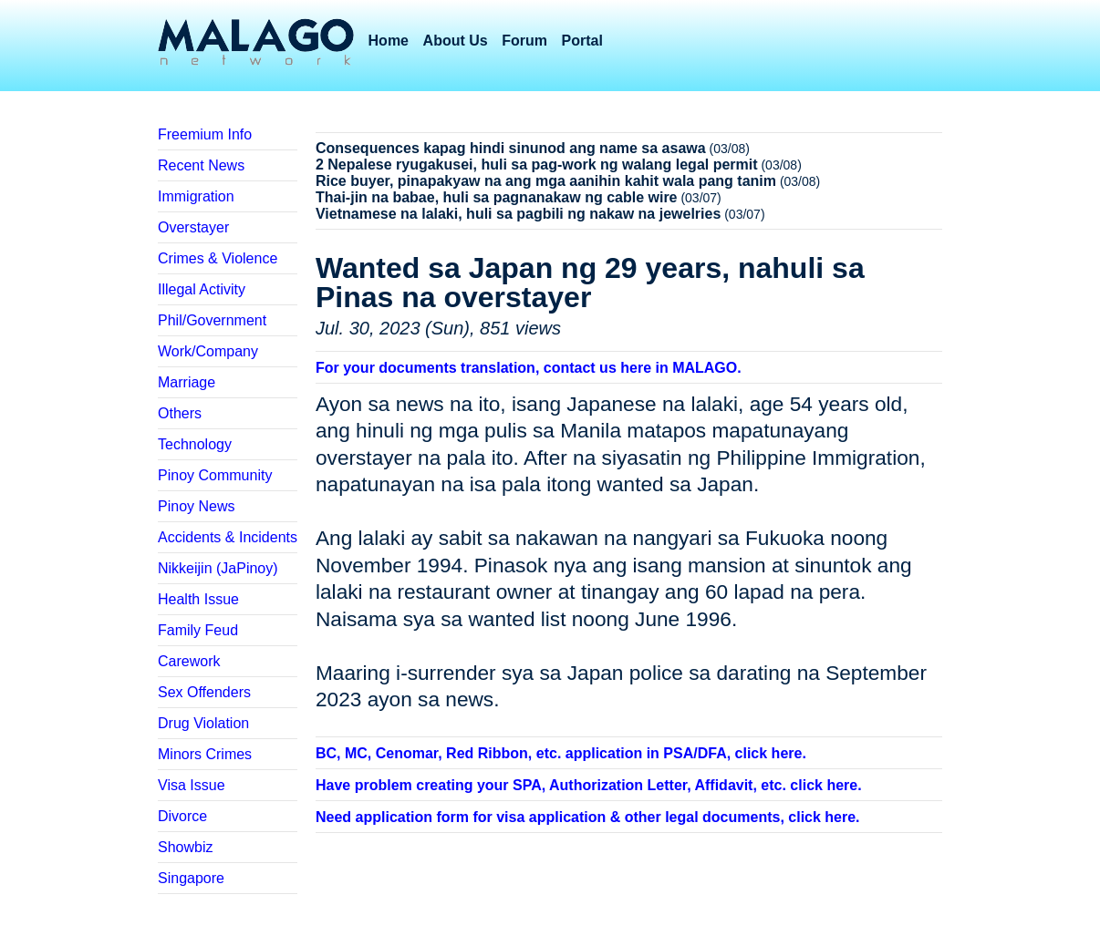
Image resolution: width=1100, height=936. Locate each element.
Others (180, 413)
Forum (524, 40)
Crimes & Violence (217, 258)
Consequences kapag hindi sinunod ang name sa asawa (511, 148)
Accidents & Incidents (227, 537)
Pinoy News (196, 506)
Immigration (196, 196)
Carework (189, 661)
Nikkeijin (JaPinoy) (218, 568)
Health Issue (198, 599)
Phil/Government (212, 320)
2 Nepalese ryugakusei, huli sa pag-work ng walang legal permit (537, 164)
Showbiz (185, 847)
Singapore (191, 878)
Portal (582, 40)
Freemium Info (205, 134)
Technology (195, 444)
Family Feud (198, 630)
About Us (455, 40)
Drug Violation (203, 723)
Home (388, 40)
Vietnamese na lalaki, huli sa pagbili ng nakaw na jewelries (518, 213)
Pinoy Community (215, 475)
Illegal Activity (201, 289)
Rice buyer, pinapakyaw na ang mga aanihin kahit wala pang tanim (546, 181)
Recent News (201, 165)
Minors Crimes (205, 754)
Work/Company (208, 351)
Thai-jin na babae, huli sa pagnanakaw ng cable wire (497, 197)
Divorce (182, 816)
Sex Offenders (204, 692)
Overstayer (193, 227)
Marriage (186, 382)
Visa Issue (191, 785)
